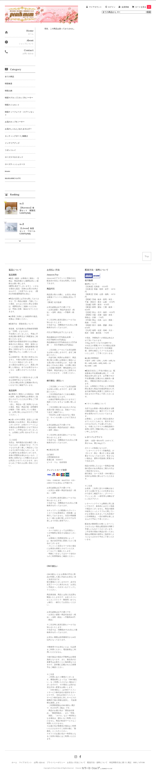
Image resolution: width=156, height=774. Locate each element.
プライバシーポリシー (56, 762)
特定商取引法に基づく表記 (120, 762)
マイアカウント (95, 7)
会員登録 (125, 7)
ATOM (142, 762)
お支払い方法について (76, 762)
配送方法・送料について (97, 762)
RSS (135, 762)
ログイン (111, 7)
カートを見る (143, 7)
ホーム (14, 762)
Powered (93, 768)
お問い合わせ (39, 762)
